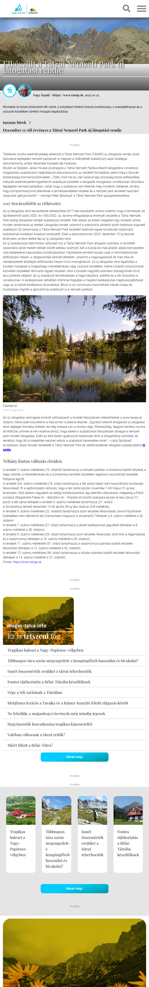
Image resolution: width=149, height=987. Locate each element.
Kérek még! (74, 757)
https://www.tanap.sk (27, 562)
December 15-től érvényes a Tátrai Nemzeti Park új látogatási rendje (62, 130)
